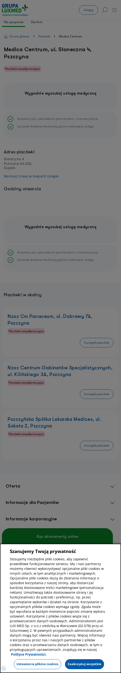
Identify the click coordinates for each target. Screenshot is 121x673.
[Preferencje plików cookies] (3, 668)
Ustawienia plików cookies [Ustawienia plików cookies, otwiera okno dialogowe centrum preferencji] (37, 664)
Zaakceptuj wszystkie (85, 664)
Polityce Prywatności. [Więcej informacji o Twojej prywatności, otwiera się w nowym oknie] (28, 654)
